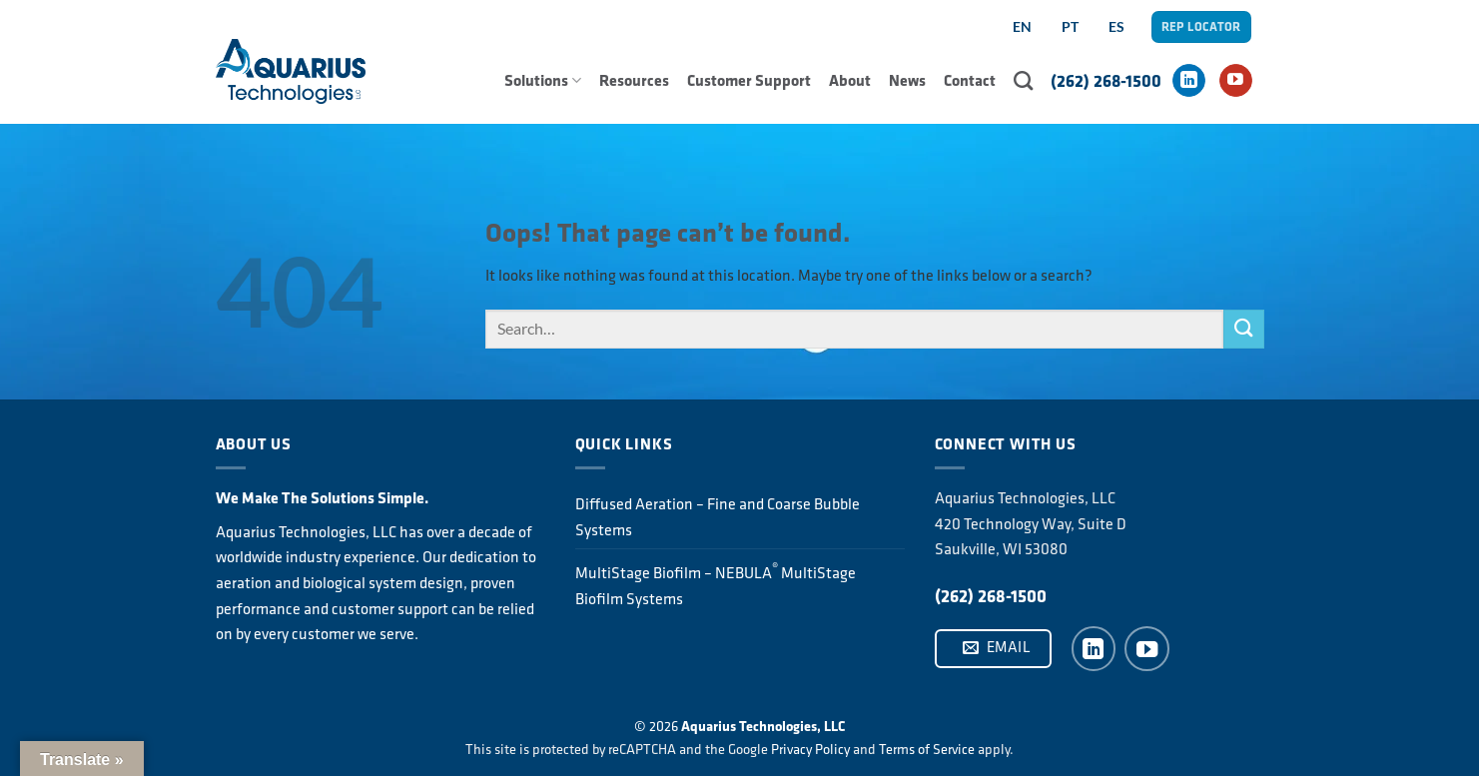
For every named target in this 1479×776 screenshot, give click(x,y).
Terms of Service (927, 749)
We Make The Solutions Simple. (322, 497)
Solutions (542, 80)
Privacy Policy (810, 749)
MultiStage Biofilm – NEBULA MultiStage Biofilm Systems (715, 584)
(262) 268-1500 (1106, 80)
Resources (634, 80)
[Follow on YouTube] (1235, 81)
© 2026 (740, 725)
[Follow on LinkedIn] (1188, 81)
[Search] (1023, 80)
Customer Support (749, 80)
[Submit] (1243, 329)
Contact (970, 80)
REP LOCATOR (1201, 26)
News (907, 80)
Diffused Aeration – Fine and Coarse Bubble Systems (717, 516)
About (850, 80)
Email (997, 647)
